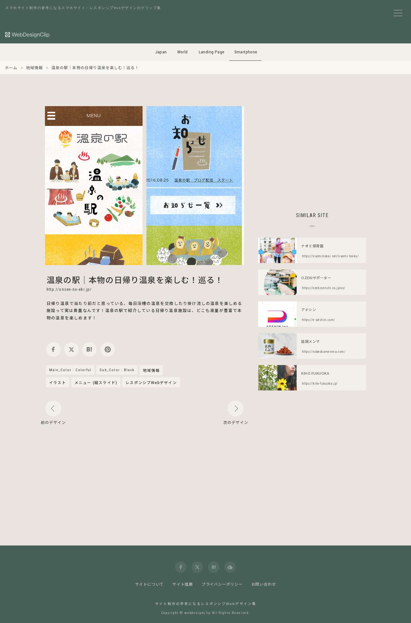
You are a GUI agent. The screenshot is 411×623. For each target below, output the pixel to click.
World (182, 52)
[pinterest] (108, 349)
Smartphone (246, 52)
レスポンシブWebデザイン (151, 382)
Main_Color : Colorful (70, 370)
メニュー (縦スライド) (95, 382)
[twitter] (71, 349)
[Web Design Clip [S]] (27, 34)
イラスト (57, 382)
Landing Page (212, 52)
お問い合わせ (263, 584)
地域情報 (151, 370)
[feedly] (230, 567)
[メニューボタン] (398, 13)
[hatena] (89, 349)
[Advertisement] (312, 151)
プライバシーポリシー (222, 584)
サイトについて (149, 584)
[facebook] (53, 349)
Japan (161, 52)
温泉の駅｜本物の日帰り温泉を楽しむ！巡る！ (135, 279)
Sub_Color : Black (117, 370)
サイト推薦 (182, 584)
